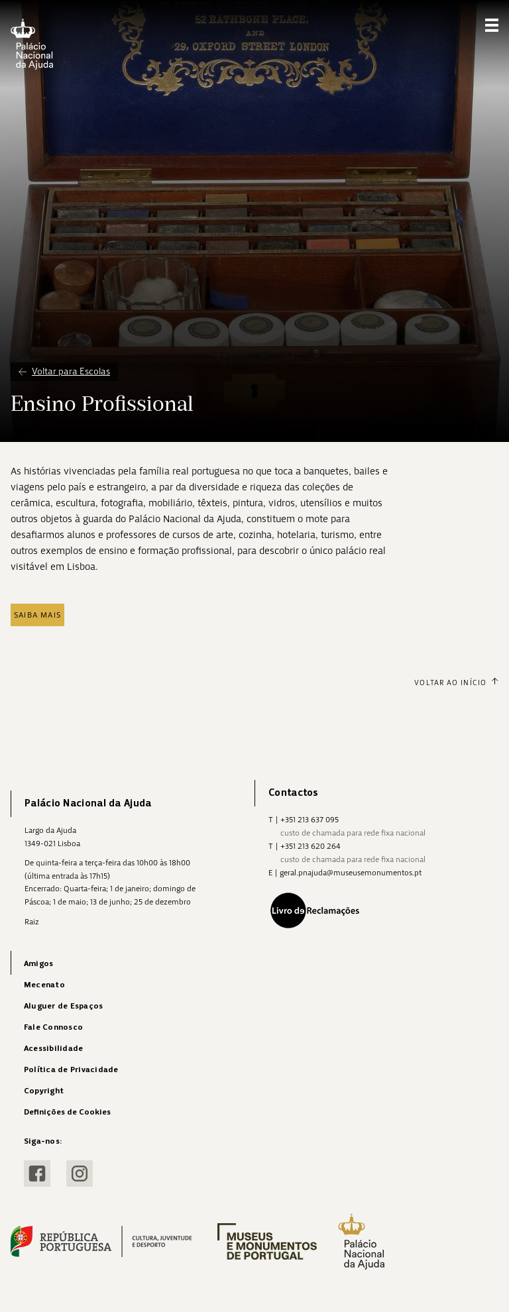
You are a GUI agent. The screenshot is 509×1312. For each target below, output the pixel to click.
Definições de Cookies (67, 1112)
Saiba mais (37, 615)
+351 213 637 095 (309, 819)
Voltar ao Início (456, 682)
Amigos (38, 963)
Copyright (44, 1091)
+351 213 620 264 (310, 846)
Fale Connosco (53, 1027)
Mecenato (44, 985)
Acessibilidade (53, 1048)
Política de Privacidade (71, 1069)
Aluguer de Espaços (63, 1006)
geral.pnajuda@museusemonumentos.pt (351, 872)
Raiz (32, 921)
